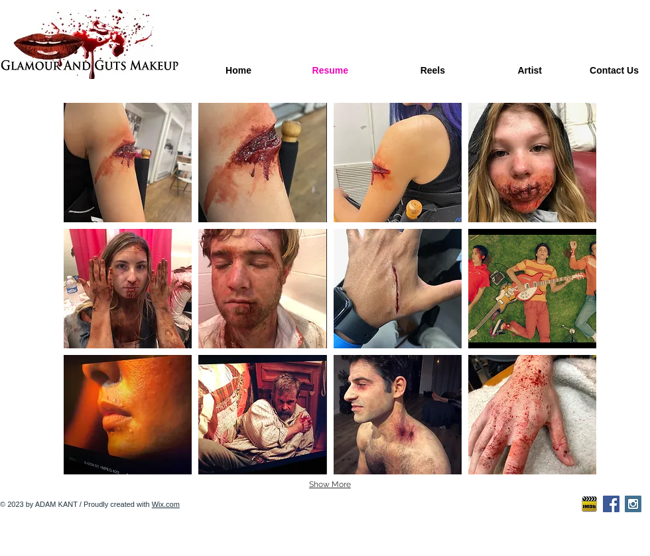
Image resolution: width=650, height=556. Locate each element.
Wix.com (166, 504)
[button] (128, 162)
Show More (330, 484)
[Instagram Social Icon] (633, 504)
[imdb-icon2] (589, 504)
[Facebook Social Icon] (611, 504)
